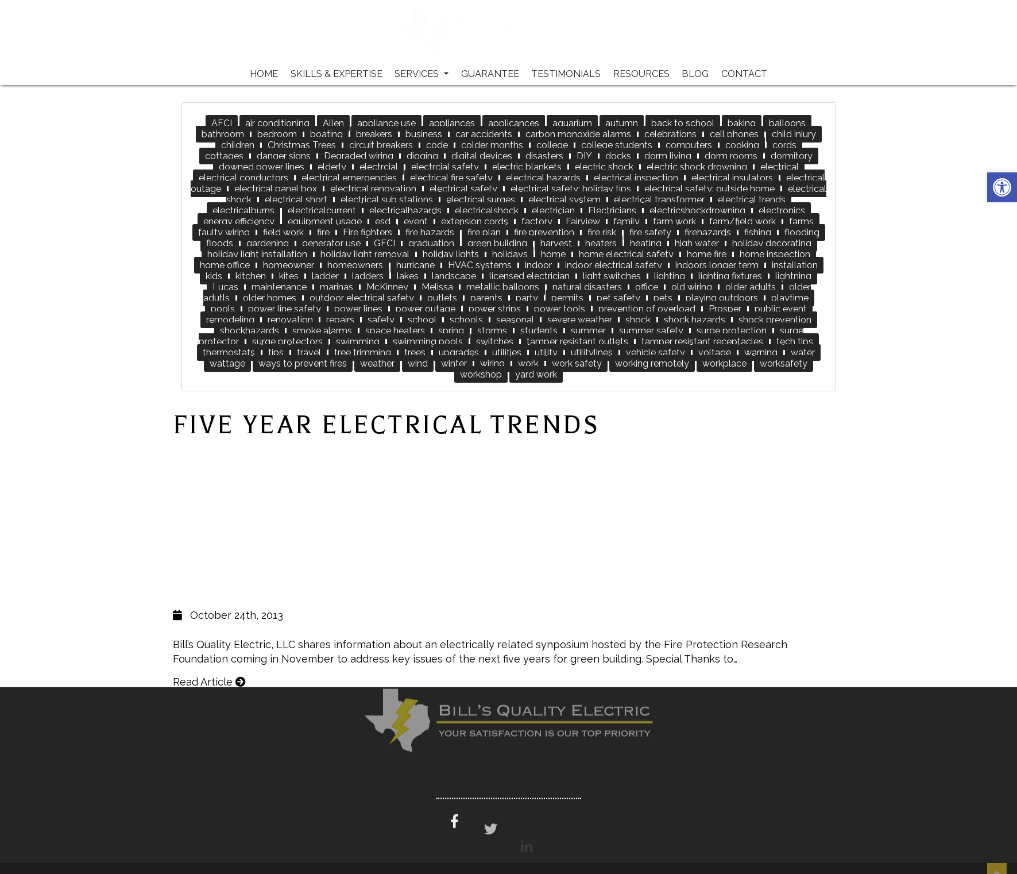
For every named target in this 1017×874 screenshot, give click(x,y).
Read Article (209, 682)
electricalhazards (405, 210)
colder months (492, 145)
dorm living (667, 156)
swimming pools (428, 341)
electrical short (296, 199)
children (237, 145)
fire (323, 232)
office (646, 287)
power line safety (284, 308)
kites (289, 276)
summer (588, 330)
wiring (492, 363)
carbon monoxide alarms (578, 134)
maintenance (279, 287)
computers (689, 145)
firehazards (708, 232)
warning (761, 352)
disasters (544, 156)
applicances (513, 123)
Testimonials (566, 73)
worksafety (783, 363)
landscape (454, 276)
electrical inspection (636, 177)
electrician (553, 210)
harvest (556, 243)
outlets (442, 297)
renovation (290, 319)
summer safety (651, 330)
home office (225, 265)
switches (494, 341)
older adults (750, 287)
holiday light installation (257, 254)
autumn (621, 123)
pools (223, 308)
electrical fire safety (451, 177)
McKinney (387, 287)
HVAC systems (480, 265)
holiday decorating (771, 243)
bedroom (277, 134)
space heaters (395, 330)
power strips (495, 308)
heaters (601, 243)
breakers (374, 134)
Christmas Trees (302, 145)
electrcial (378, 166)
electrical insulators (732, 177)
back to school (682, 123)
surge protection (732, 330)
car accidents (483, 134)
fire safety (650, 232)
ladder (325, 276)
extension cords (474, 221)
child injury (794, 134)
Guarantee (490, 73)
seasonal (515, 319)
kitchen (250, 276)
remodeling (230, 319)
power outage (425, 308)
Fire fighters (367, 232)
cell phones (734, 134)
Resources (641, 73)
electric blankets (527, 166)
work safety (577, 363)
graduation (431, 243)
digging (422, 156)
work (528, 363)
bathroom (223, 134)
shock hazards (694, 319)
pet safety (618, 297)
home (553, 254)
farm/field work (742, 221)
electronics (782, 210)
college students (616, 145)
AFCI (221, 123)
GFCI (384, 243)
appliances (452, 123)
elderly (332, 166)
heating (646, 243)
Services (421, 73)
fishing (757, 232)
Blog (695, 73)
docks (618, 156)
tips (276, 352)
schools (466, 319)
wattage (227, 363)
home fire (706, 254)
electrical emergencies (349, 177)
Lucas (225, 287)
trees (415, 352)
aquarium (572, 123)
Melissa (437, 287)
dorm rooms (731, 156)
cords (784, 145)
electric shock (604, 166)
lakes (408, 276)
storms (492, 330)
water (803, 352)
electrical (779, 166)
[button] (1002, 187)
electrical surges (480, 199)
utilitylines (592, 352)
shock (638, 319)
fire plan (484, 232)
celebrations (670, 134)
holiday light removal (364, 254)
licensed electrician (529, 276)
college (552, 145)
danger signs (284, 156)
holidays (510, 254)
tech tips (794, 341)
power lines (358, 308)
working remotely (652, 363)
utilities (506, 352)
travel (309, 352)
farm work (674, 221)
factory (536, 221)
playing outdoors (722, 297)
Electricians (612, 210)
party (527, 297)
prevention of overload (646, 308)
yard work (536, 374)
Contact (744, 73)
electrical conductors (243, 177)
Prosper (725, 308)
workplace (724, 363)
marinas (336, 287)
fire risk (601, 232)
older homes (269, 297)
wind (418, 363)
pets (662, 297)
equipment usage (325, 221)
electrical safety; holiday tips (571, 188)
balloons (787, 123)
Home (264, 73)
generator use (331, 243)
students (539, 330)
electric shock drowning (697, 166)
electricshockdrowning (697, 210)
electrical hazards (543, 177)
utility (546, 352)
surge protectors (287, 341)
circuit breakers (381, 145)
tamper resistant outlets (577, 341)
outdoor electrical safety (362, 297)
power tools (559, 308)
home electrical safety (626, 254)
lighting (669, 276)
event (416, 221)
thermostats (229, 352)
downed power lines (261, 166)
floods (219, 243)
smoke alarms (322, 330)
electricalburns (243, 210)
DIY (584, 156)
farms (801, 221)
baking (742, 123)
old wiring (691, 287)
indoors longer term (717, 265)
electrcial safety (445, 166)
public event (781, 308)
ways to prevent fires (302, 363)
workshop (481, 374)
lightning (793, 276)
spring (451, 330)
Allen (333, 123)
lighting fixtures (730, 276)
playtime (790, 297)
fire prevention (544, 232)
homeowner (288, 265)
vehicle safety (655, 352)
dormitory (792, 156)
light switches (612, 276)
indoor (538, 265)
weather (377, 363)
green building (497, 243)
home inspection (775, 254)
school (422, 319)
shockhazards (249, 330)
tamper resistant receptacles (702, 341)
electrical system (564, 199)
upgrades (459, 352)
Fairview (583, 221)
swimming (358, 341)
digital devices (481, 156)
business (423, 134)
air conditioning (277, 123)
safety (381, 319)
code (437, 145)
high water (697, 243)
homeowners (355, 265)
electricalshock (487, 210)
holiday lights (451, 254)
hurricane (415, 265)
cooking (742, 145)
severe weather (579, 319)
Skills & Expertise (336, 73)
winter (454, 363)
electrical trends (752, 199)
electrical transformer (659, 199)
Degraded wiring (358, 156)
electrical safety (463, 188)
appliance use (386, 123)
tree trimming (362, 352)
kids (214, 276)
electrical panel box (275, 188)
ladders (368, 276)
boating (326, 134)
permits (567, 297)
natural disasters (587, 287)
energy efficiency (238, 221)
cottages (224, 156)
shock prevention (774, 319)
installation (795, 265)
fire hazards (429, 232)
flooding (801, 232)
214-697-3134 (184, 32)
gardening (267, 243)
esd (382, 221)
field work (283, 232)
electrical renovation (373, 188)
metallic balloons (502, 287)
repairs (340, 319)
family (626, 221)
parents (486, 297)
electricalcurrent (322, 210)
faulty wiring (224, 232)
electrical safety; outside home (709, 188)
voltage (714, 352)
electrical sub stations (387, 199)
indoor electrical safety (613, 265)
